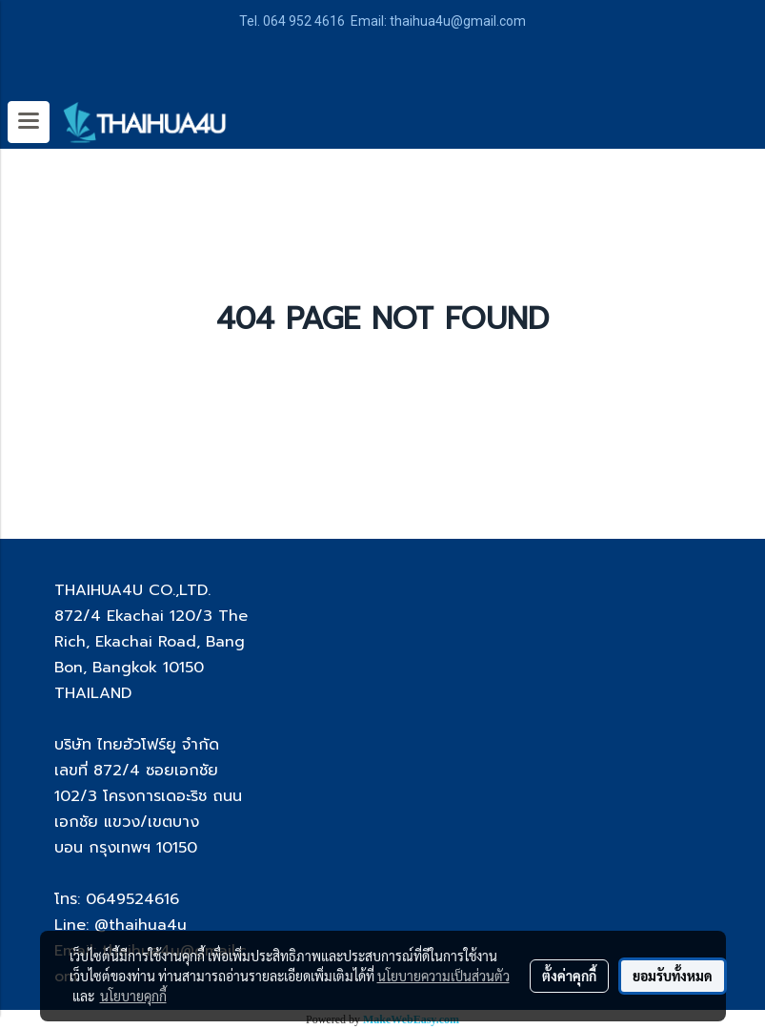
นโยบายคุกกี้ (133, 995)
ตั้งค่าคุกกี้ (569, 975)
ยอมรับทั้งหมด (673, 975)
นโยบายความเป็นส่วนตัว (443, 975)
